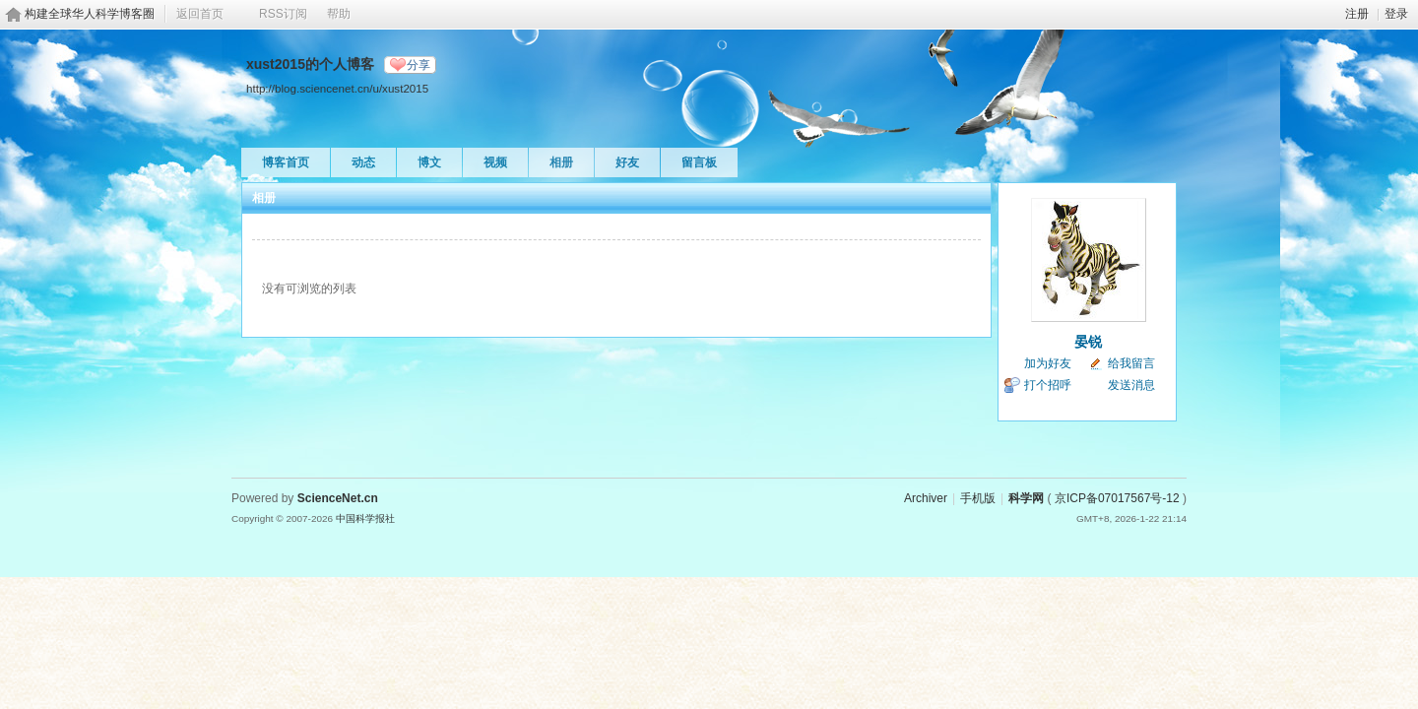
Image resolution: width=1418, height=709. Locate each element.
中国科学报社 (365, 518)
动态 (363, 162)
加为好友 (1047, 363)
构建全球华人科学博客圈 (90, 14)
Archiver (925, 498)
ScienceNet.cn (337, 498)
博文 (429, 162)
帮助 (339, 14)
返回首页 (200, 14)
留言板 (699, 162)
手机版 (978, 498)
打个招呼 (1047, 385)
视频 (495, 162)
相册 (561, 162)
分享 (418, 65)
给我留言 (1131, 363)
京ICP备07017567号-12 (1117, 498)
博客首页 (285, 162)
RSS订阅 (283, 14)
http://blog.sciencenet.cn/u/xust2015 (337, 88)
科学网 (1026, 498)
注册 (1357, 14)
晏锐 (1088, 342)
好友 (627, 162)
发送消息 (1131, 385)
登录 (1396, 14)
